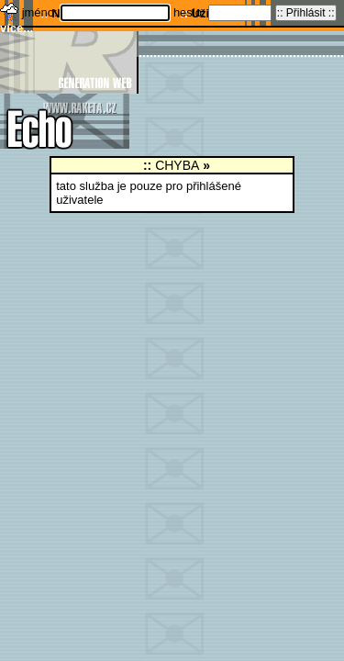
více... (16, 28)
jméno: (41, 12)
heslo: (190, 12)
